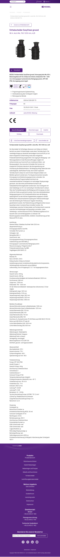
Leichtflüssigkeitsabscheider (30, 479)
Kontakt (40, 1)
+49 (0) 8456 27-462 (30, 525)
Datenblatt (17, 70)
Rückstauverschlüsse (30, 461)
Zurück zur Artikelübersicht (21, 25)
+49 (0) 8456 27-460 (30, 514)
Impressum (30, 504)
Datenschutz (30, 501)
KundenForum (30, 494)
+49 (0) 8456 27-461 (30, 520)
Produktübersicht (30, 458)
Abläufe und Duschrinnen (30, 472)
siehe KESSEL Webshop (30, 113)
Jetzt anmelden (41, 536)
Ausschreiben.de (43, 141)
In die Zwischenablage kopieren (23, 141)
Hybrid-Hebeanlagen (30, 465)
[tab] (18, 130)
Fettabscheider (30, 476)
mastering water (30, 497)
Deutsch (47, 1)
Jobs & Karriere (30, 487)
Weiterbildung (30, 490)
